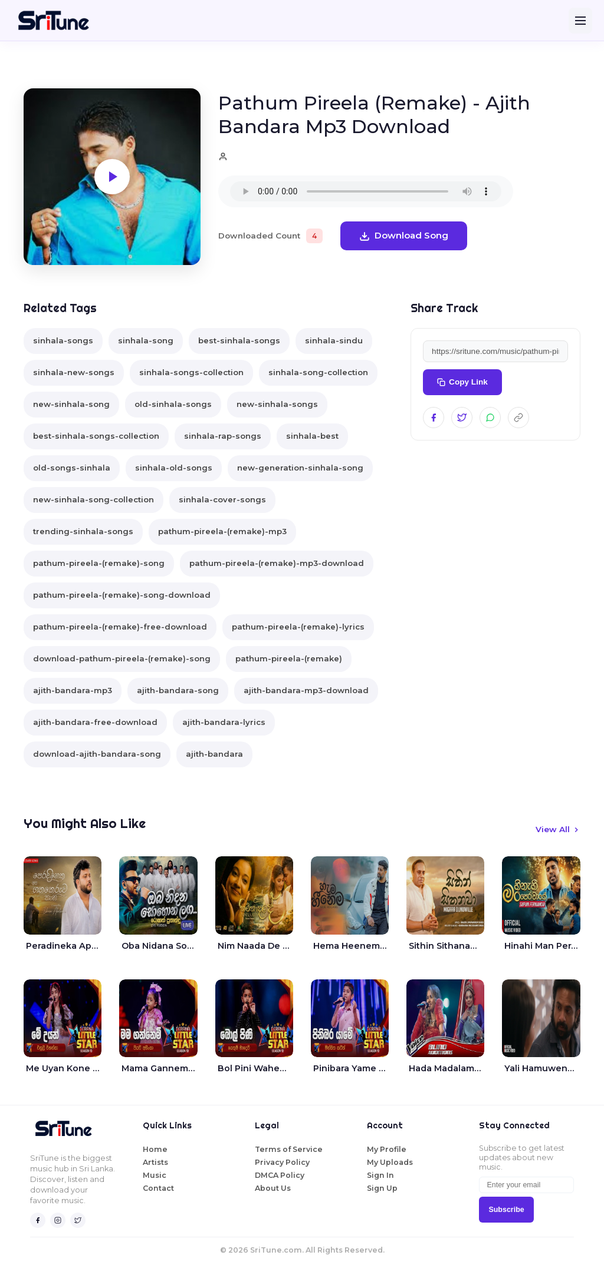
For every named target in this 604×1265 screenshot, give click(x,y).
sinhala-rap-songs (222, 436)
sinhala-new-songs (73, 372)
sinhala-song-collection (318, 372)
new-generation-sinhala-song (300, 467)
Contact (158, 1188)
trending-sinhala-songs (83, 531)
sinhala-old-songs (173, 467)
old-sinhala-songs (173, 404)
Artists (155, 1162)
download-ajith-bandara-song (97, 754)
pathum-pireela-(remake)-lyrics (298, 626)
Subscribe (506, 1210)
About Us (273, 1188)
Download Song (403, 235)
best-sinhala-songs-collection (96, 436)
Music (154, 1175)
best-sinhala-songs (239, 340)
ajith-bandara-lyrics (223, 722)
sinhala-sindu (334, 340)
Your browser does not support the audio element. (365, 191)
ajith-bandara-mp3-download (306, 690)
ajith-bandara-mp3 (72, 690)
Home (155, 1149)
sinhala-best (312, 436)
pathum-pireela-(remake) (288, 658)
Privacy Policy (282, 1162)
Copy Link (462, 381)
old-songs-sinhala (71, 467)
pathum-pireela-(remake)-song (99, 563)
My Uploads (390, 1162)
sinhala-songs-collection (191, 372)
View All (558, 829)
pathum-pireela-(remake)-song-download (122, 595)
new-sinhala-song (71, 404)
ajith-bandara (214, 754)
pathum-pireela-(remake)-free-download (120, 626)
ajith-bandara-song (178, 690)
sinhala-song (145, 340)
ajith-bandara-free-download (95, 722)
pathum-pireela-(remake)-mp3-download (276, 563)
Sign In (380, 1175)
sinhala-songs (63, 340)
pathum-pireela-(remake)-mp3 (222, 531)
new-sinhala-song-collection (93, 499)
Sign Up (382, 1188)
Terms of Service (289, 1149)
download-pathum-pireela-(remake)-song (122, 658)
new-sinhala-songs (277, 404)
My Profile (386, 1149)
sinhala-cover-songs (222, 499)
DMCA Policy (279, 1175)
